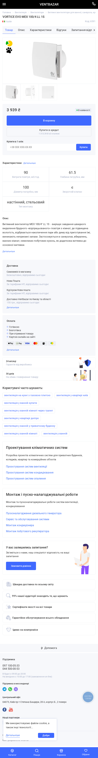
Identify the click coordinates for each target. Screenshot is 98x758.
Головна (6, 12)
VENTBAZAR (49, 4)
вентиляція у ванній (55, 433)
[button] (94, 30)
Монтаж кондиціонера (20, 526)
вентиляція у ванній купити (20, 402)
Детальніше (13, 307)
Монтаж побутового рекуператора (27, 532)
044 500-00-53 (11, 670)
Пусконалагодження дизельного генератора (34, 514)
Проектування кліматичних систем (39, 448)
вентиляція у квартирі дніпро (21, 418)
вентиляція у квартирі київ (72, 395)
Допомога (49, 649)
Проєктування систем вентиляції (26, 467)
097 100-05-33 (11, 666)
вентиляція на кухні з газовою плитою (27, 395)
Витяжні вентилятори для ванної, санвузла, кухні (73, 12)
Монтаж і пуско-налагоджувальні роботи (45, 495)
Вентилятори (37, 12)
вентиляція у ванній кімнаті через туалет (28, 410)
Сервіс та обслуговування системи (27, 520)
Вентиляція (20, 12)
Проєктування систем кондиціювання (30, 473)
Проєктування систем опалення (26, 479)
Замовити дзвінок (21, 567)
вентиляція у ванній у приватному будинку (29, 425)
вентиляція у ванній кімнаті (20, 433)
